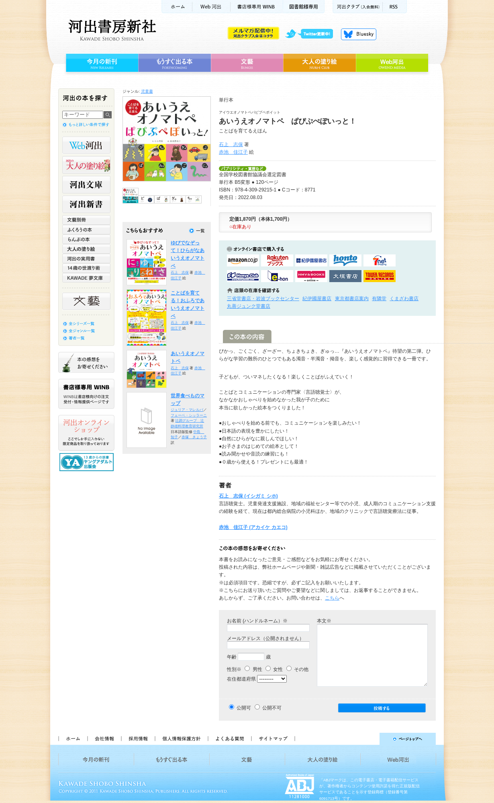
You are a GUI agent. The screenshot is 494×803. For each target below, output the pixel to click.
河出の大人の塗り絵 (86, 165)
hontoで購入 (345, 260)
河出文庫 (86, 184)
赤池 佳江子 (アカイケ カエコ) (253, 527)
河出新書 (86, 204)
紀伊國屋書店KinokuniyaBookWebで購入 (311, 260)
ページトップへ (369, 739)
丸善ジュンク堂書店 (248, 306)
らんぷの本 (86, 239)
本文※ (324, 621)
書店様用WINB (257, 6)
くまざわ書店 (404, 298)
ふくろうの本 (86, 229)
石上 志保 (231, 144)
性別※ (234, 669)
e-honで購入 (277, 276)
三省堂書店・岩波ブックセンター (263, 298)
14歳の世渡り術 (86, 268)
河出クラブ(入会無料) (358, 6)
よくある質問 (229, 739)
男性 (253, 669)
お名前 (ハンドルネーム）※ (257, 621)
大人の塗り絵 (319, 63)
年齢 (232, 657)
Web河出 (211, 6)
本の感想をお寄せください (86, 362)
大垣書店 (345, 276)
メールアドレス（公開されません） (265, 638)
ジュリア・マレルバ (187, 410)
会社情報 (104, 739)
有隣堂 (379, 298)
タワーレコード (379, 276)
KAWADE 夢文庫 (86, 278)
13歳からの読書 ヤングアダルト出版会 (87, 462)
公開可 (244, 708)
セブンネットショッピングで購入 (379, 260)
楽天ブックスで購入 (277, 260)
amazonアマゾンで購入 (243, 260)
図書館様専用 (304, 6)
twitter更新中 (312, 34)
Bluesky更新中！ (358, 34)
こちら (332, 598)
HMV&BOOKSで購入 (311, 276)
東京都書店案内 (352, 298)
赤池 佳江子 (233, 152)
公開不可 (272, 708)
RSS (395, 6)
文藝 (247, 63)
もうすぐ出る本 (174, 63)
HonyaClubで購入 (243, 276)
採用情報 (138, 739)
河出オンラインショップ (86, 433)
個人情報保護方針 (181, 739)
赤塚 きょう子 (194, 437)
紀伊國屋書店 (316, 298)
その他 (297, 669)
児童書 (147, 91)
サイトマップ (273, 739)
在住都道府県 (241, 679)
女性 (274, 669)
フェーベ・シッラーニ (189, 415)
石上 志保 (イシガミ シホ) (248, 496)
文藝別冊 (86, 220)
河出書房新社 (111, 30)
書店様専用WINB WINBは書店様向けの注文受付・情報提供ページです (86, 394)
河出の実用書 (86, 258)
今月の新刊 (101, 63)
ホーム (176, 6)
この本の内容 (247, 336)
